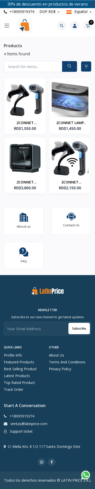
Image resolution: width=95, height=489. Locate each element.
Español (77, 11)
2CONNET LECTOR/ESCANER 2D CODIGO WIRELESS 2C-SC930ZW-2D (70, 182)
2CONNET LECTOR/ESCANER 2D (25, 123)
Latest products (17, 375)
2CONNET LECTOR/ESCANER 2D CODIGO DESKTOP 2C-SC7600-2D (25, 182)
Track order (13, 389)
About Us (56, 355)
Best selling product (20, 368)
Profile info (13, 355)
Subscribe (79, 328)
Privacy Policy (60, 368)
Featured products (19, 362)
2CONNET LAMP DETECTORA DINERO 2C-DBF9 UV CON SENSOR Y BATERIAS (70, 123)
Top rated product (19, 382)
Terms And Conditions (67, 362)
